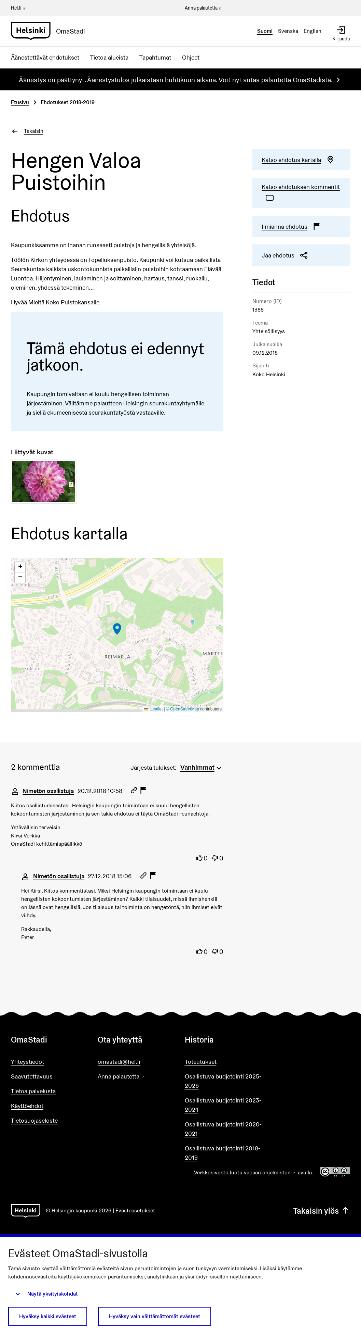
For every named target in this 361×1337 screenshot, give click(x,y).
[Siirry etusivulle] (51, 31)
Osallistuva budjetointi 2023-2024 (223, 1104)
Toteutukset (201, 1061)
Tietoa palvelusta (33, 1091)
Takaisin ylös (321, 1211)
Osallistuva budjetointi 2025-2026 (223, 1080)
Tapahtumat (155, 57)
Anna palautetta (204, 8)
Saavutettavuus (32, 1076)
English (312, 31)
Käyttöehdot (27, 1106)
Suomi (265, 31)
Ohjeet (190, 57)
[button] (117, 629)
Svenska (288, 31)
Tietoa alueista (109, 57)
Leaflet (153, 709)
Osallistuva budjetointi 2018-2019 (222, 1152)
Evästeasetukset (135, 1210)
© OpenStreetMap (182, 709)
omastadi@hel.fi (119, 1061)
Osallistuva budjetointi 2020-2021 (223, 1128)
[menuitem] (201, 766)
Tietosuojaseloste (34, 1120)
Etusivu (20, 102)
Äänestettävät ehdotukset (45, 57)
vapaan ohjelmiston (270, 1172)
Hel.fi (19, 8)
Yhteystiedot (27, 1061)
